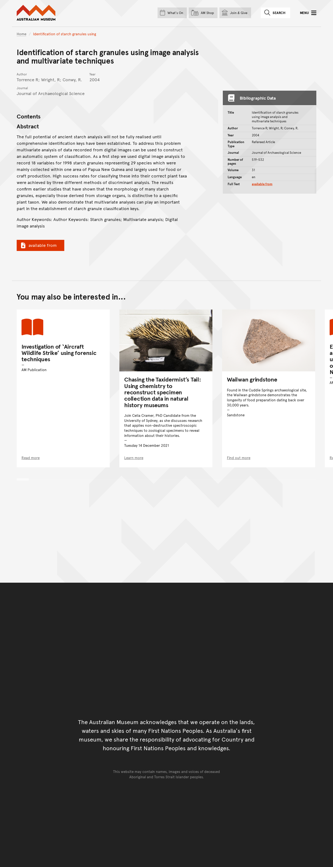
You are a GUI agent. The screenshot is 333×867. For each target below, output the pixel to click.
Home (21, 33)
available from (38, 245)
